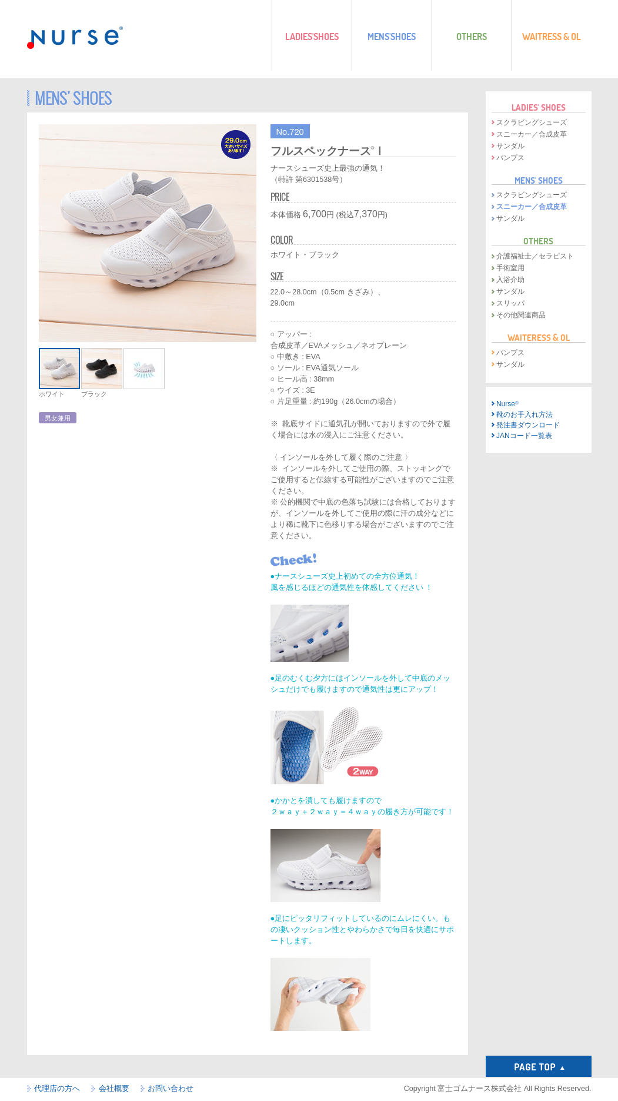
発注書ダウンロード (528, 425)
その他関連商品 (521, 315)
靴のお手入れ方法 (524, 414)
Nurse (507, 404)
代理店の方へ (57, 1089)
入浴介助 (510, 280)
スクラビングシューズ (531, 122)
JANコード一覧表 (524, 436)
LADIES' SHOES (539, 107)
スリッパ (510, 303)
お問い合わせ (170, 1089)
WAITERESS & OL (538, 337)
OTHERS (538, 241)
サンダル (510, 146)
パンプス (510, 158)
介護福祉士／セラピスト (535, 256)
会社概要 (114, 1089)
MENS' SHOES (539, 180)
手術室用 (510, 268)
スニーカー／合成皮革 (531, 134)
